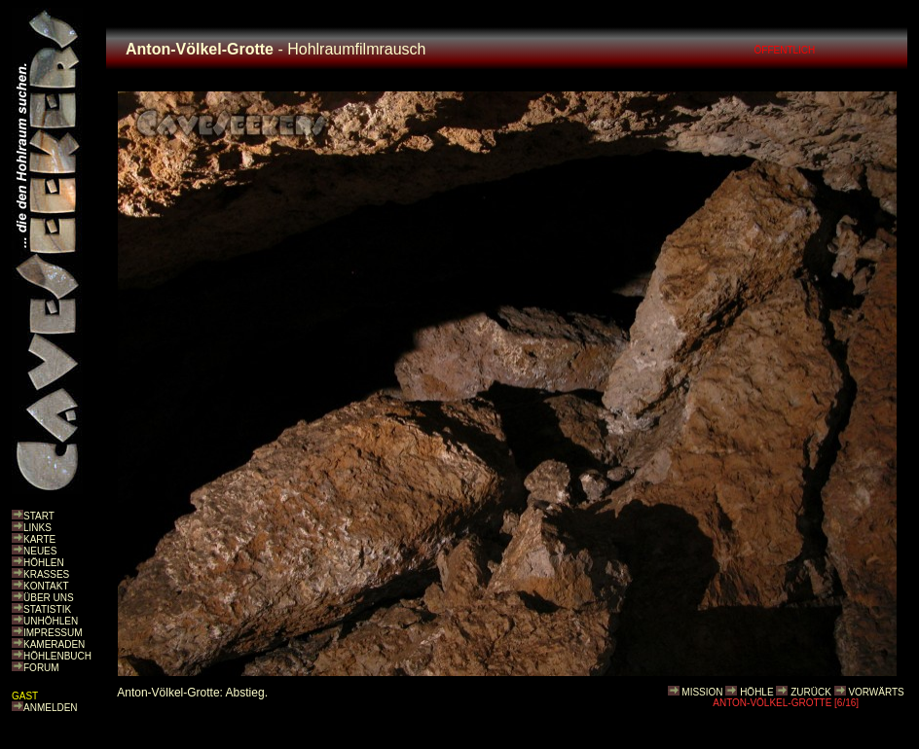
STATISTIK (47, 609)
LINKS (37, 527)
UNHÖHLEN (50, 621)
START (39, 516)
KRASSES (46, 574)
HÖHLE (756, 692)
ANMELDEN (50, 707)
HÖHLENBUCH (57, 656)
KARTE (39, 539)
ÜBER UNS (48, 597)
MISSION (701, 692)
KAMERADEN (54, 644)
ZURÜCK (810, 692)
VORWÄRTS (875, 692)
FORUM (41, 667)
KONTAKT (45, 586)
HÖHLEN (43, 562)
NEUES (39, 551)
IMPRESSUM (53, 632)
